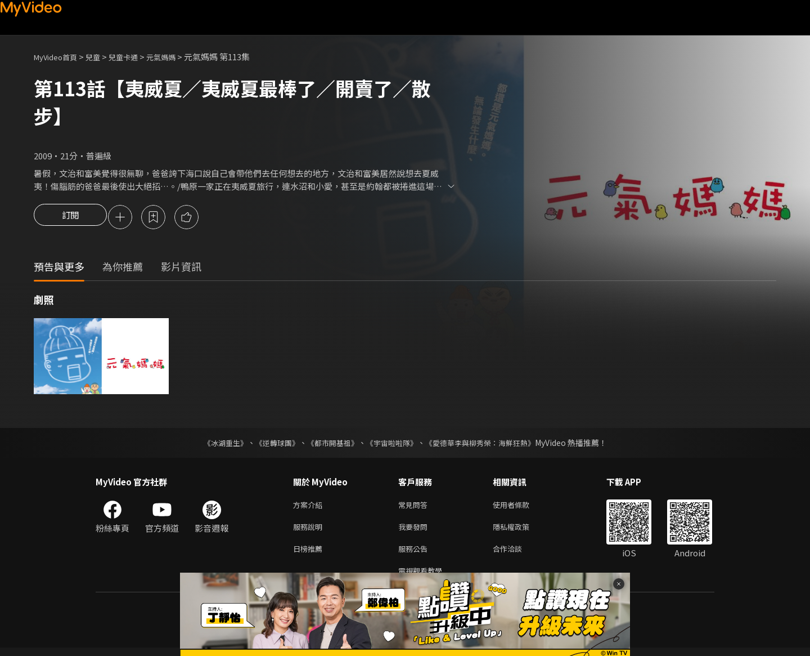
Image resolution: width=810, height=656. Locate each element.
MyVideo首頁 (59, 57)
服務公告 (415, 554)
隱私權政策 (521, 531)
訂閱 (70, 218)
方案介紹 (310, 507)
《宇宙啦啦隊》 (392, 444)
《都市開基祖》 (329, 444)
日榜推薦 (310, 554)
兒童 (101, 57)
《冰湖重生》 (215, 444)
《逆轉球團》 (270, 444)
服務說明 (310, 531)
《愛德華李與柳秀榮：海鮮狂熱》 (487, 444)
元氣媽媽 (178, 57)
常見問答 (415, 507)
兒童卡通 (135, 57)
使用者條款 (521, 507)
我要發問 (415, 531)
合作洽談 (516, 554)
